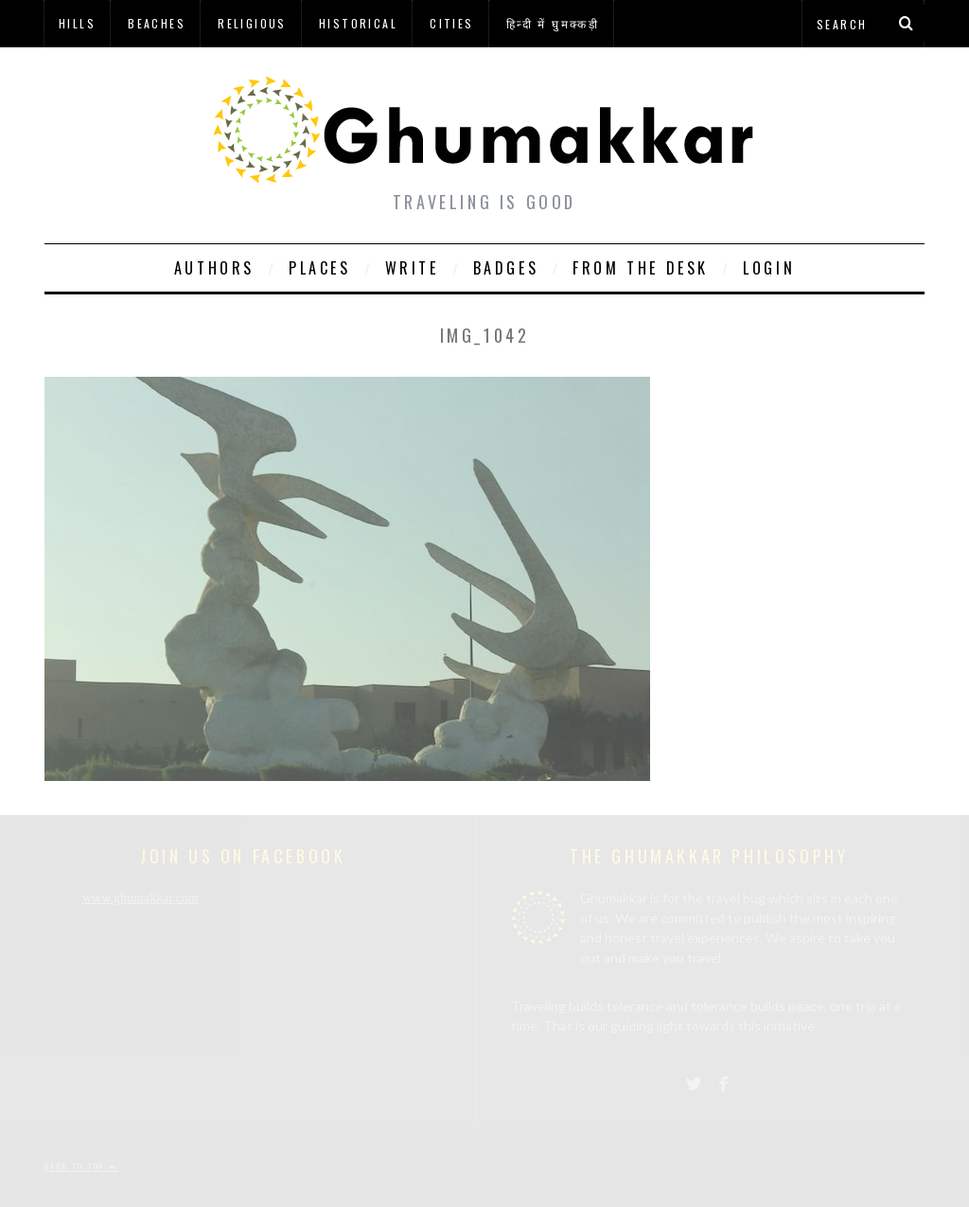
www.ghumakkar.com (140, 898)
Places (320, 268)
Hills (77, 23)
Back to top (81, 1166)
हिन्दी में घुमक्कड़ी (552, 23)
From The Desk (641, 268)
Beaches (156, 23)
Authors (214, 268)
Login (769, 268)
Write (412, 268)
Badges (506, 268)
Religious (252, 23)
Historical (358, 23)
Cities (451, 23)
